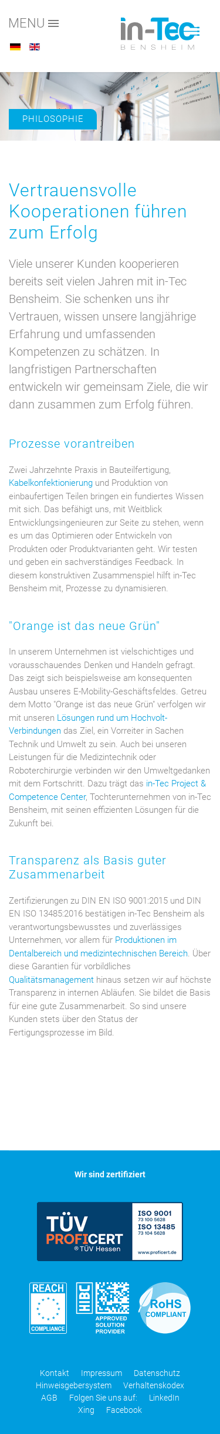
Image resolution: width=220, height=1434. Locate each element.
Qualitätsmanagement (51, 980)
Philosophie (53, 119)
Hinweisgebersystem (73, 1385)
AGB (49, 1397)
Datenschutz (157, 1373)
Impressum (101, 1373)
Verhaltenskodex (153, 1385)
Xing (86, 1410)
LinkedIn (164, 1397)
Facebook (124, 1410)
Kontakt (54, 1373)
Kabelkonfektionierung (51, 483)
